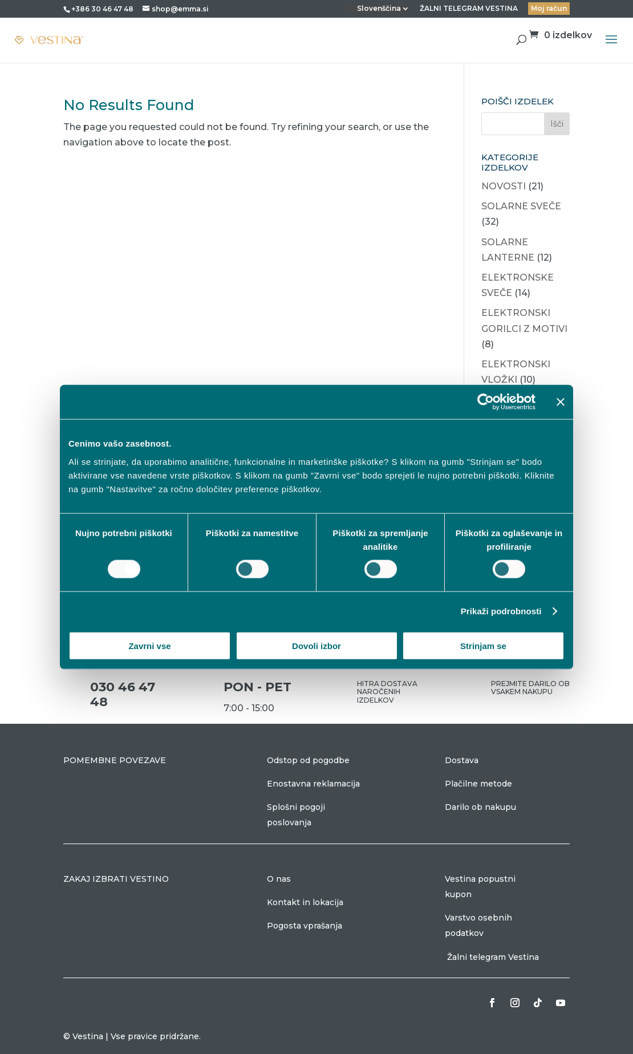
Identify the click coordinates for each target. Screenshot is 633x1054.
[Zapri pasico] (561, 402)
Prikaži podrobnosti (501, 611)
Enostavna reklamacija (313, 784)
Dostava (461, 760)
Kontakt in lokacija (305, 902)
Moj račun (549, 8)
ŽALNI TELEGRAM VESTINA (469, 9)
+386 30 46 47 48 (102, 9)
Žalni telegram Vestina (493, 957)
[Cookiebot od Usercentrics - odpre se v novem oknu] (485, 402)
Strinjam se (483, 645)
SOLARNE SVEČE (521, 206)
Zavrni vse (149, 645)
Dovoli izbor (316, 645)
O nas (279, 879)
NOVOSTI (503, 186)
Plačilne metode (478, 784)
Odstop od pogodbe (308, 760)
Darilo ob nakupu (480, 807)
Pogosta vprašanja (304, 926)
